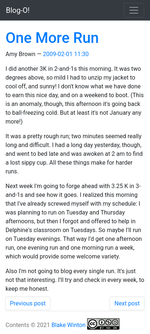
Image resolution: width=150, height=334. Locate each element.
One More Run (52, 38)
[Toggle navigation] (134, 10)
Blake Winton (68, 325)
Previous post (28, 303)
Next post (127, 303)
